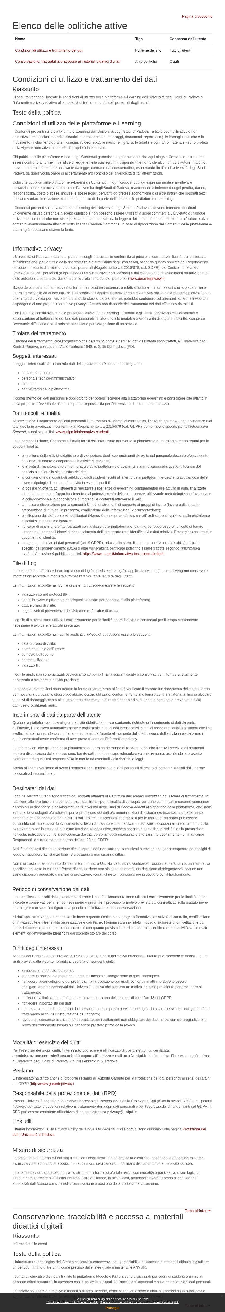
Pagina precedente (197, 16)
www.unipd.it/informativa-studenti (82, 432)
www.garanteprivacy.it (146, 278)
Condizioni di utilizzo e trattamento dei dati (72, 1302)
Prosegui (112, 1308)
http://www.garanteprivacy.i (52, 1084)
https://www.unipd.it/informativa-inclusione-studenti (123, 554)
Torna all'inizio (198, 1211)
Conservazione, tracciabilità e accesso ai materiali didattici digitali (139, 1302)
